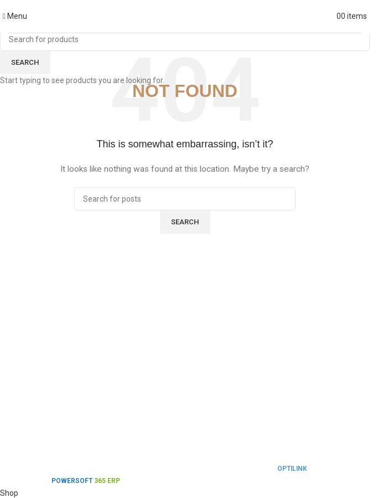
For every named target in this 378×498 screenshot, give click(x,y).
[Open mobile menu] (15, 16)
